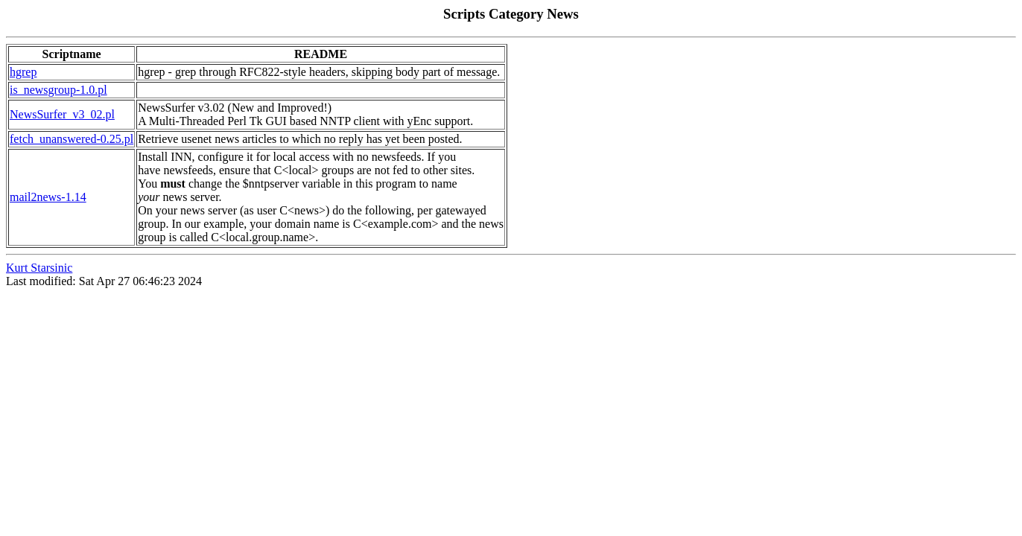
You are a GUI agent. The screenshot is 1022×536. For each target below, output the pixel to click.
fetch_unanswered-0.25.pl (71, 139)
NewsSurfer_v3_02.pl (62, 114)
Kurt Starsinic (39, 267)
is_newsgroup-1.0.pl (58, 89)
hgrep (23, 72)
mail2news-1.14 (48, 197)
